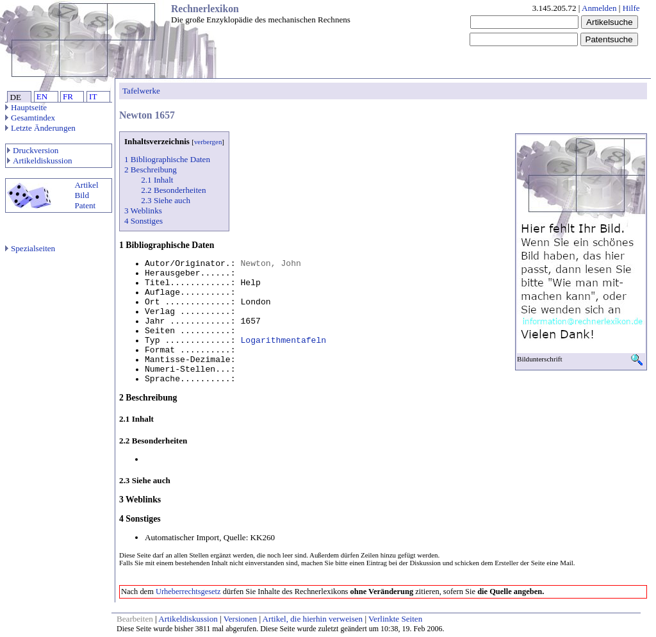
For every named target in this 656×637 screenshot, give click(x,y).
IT (93, 96)
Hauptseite (26, 107)
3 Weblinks (143, 210)
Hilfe (631, 8)
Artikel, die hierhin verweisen (313, 619)
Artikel (86, 185)
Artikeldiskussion (39, 160)
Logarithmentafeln (283, 340)
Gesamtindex (30, 117)
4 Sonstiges (143, 221)
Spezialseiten (30, 248)
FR (68, 96)
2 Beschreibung (150, 169)
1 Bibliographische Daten (167, 159)
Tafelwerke (141, 90)
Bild (81, 195)
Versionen (240, 619)
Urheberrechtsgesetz (188, 591)
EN (42, 96)
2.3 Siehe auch (165, 200)
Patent (84, 205)
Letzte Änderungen (40, 128)
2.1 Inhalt (157, 180)
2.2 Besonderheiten (173, 190)
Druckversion (32, 150)
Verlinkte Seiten (395, 619)
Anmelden (599, 8)
